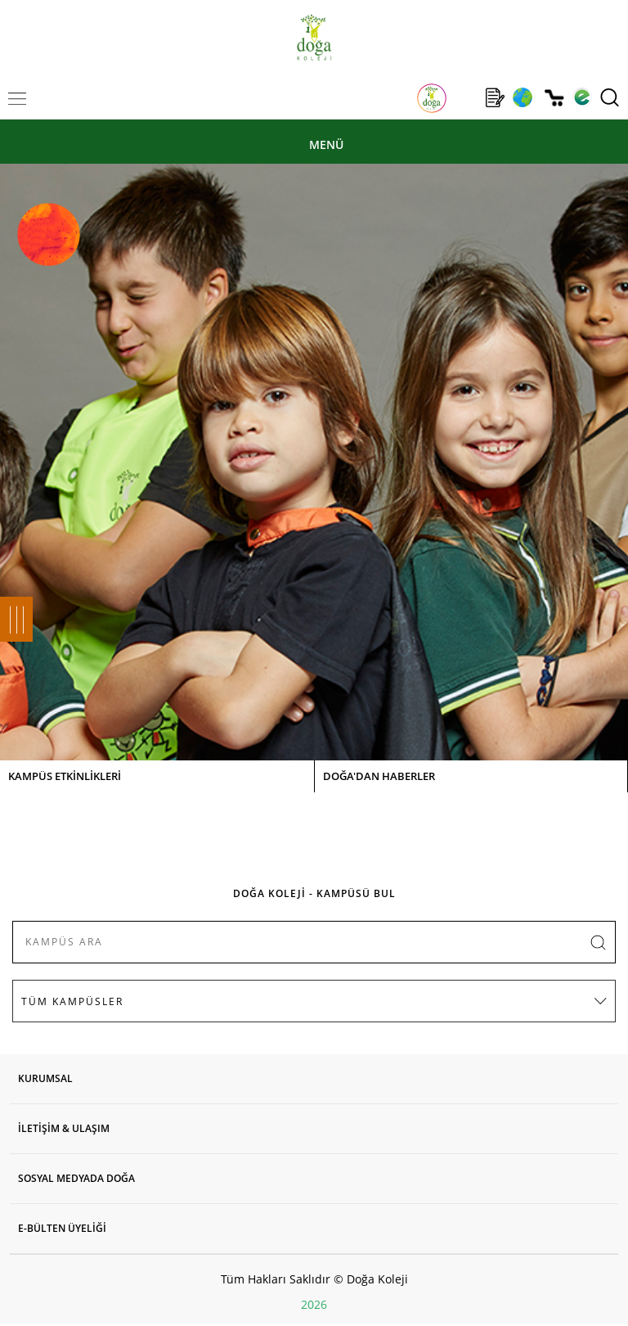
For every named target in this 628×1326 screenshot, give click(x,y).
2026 (314, 1304)
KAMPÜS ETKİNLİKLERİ (64, 776)
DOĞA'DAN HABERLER (379, 776)
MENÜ (326, 144)
